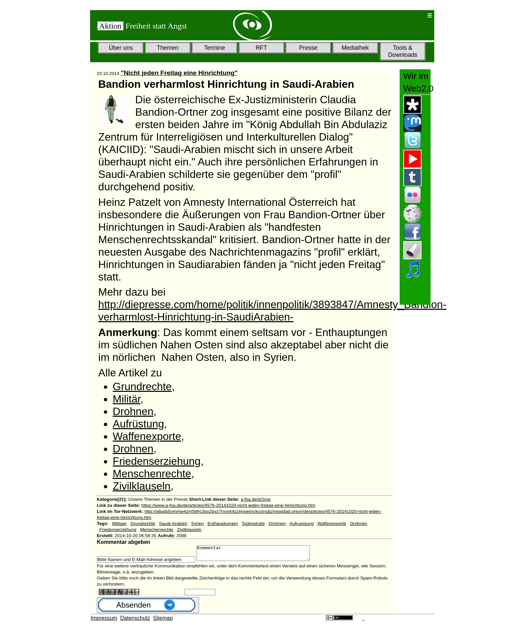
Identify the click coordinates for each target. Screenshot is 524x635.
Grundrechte (142, 386)
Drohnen (133, 411)
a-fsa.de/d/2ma (256, 499)
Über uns (121, 47)
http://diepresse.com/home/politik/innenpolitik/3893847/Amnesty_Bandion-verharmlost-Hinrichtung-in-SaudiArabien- (272, 310)
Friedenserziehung (157, 461)
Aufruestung (301, 523)
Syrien (197, 523)
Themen (167, 47)
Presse (308, 47)
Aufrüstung (138, 424)
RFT (261, 47)
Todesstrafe (253, 523)
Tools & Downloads (402, 51)
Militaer (119, 523)
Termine (214, 47)
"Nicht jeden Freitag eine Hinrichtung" (179, 72)
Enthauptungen (222, 523)
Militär (126, 399)
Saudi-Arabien (173, 523)
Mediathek (355, 47)
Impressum (104, 621)
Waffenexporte (147, 436)
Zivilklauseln (141, 486)
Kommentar (260, 554)
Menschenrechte (152, 474)
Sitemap (163, 621)
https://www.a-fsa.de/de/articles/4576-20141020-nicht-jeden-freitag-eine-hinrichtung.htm (229, 505)
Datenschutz (135, 621)
